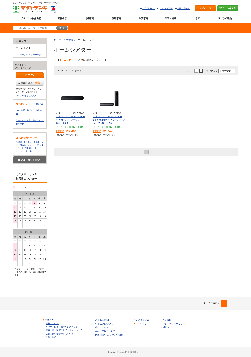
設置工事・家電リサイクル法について (64, 330)
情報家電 (89, 18)
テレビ (31, 145)
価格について (52, 323)
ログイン (29, 75)
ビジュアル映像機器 (30, 18)
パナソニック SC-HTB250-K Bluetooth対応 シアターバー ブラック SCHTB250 (109, 119)
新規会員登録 (29, 82)
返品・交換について (105, 331)
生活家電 (143, 18)
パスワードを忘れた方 (27, 96)
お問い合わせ (183, 8)
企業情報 (166, 320)
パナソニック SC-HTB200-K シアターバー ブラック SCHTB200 (70, 119)
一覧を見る (39, 104)
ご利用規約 (51, 337)
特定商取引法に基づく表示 (109, 334)
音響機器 (62, 18)
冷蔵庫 (36, 142)
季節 (197, 18)
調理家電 (116, 18)
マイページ (205, 8)
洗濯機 (19, 142)
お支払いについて (104, 323)
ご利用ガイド (148, 8)
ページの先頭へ (211, 303)
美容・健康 (170, 18)
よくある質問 (166, 8)
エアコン (28, 142)
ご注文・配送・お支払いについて (62, 327)
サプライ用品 (225, 18)
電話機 (29, 151)
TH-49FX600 (27, 148)
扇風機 (23, 145)
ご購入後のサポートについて (60, 333)
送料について (102, 327)
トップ (59, 39)
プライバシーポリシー (173, 323)
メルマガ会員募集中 (30, 159)
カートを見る (227, 8)
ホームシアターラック (30, 55)
